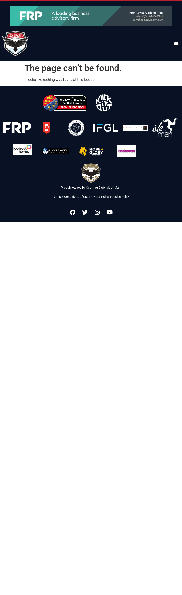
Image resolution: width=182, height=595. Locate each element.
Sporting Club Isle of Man (103, 187)
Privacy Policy (99, 196)
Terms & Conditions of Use (70, 196)
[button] (176, 43)
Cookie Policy (120, 196)
